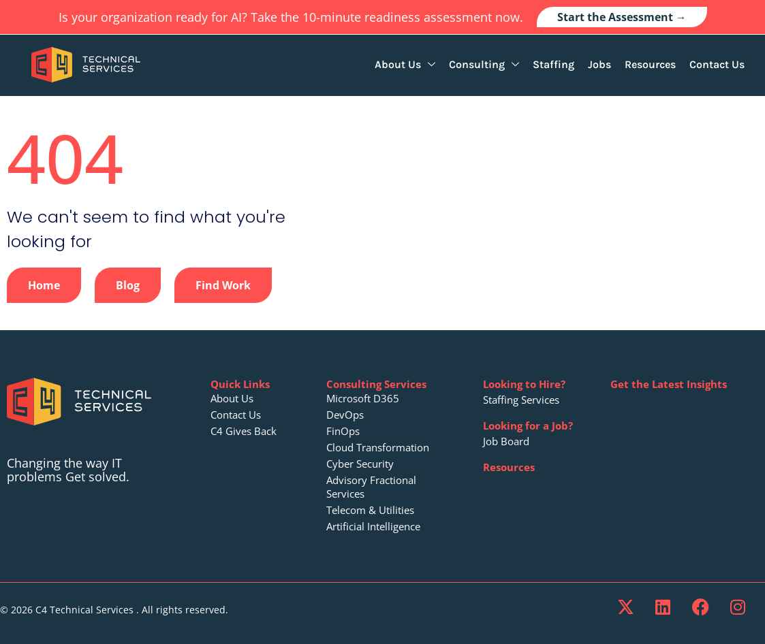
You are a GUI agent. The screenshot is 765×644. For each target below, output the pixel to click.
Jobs (599, 64)
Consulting (484, 64)
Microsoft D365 (362, 398)
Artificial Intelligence (373, 526)
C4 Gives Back (243, 431)
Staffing (553, 64)
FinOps (343, 431)
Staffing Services (521, 399)
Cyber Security (360, 463)
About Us (405, 64)
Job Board (506, 441)
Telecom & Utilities (370, 510)
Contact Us (717, 64)
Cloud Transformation (377, 447)
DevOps (345, 414)
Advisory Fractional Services (371, 486)
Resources (650, 64)
